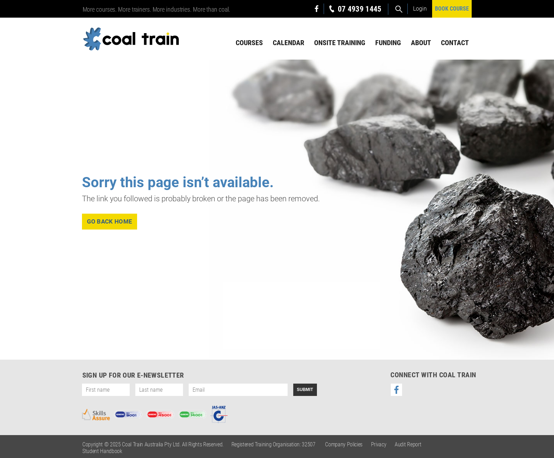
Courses (249, 42)
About (421, 42)
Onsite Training (339, 42)
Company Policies (344, 444)
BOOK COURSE (452, 8)
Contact (455, 42)
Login (420, 8)
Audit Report (408, 444)
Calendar (288, 42)
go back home (109, 221)
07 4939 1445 (360, 9)
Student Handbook (102, 451)
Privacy (379, 444)
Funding (388, 42)
